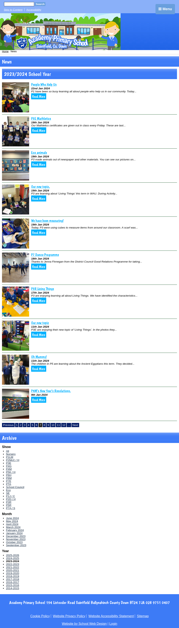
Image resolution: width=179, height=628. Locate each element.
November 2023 (16, 539)
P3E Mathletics (41, 118)
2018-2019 (12, 576)
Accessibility (33, 9)
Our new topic (40, 323)
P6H (8, 475)
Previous (8, 425)
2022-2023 (12, 564)
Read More (38, 96)
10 (52, 425)
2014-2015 (12, 588)
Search (40, 4)
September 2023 (16, 545)
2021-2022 (12, 567)
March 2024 (13, 527)
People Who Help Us (44, 84)
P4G (8, 466)
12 (63, 425)
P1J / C (10, 496)
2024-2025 (12, 558)
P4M (9, 469)
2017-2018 (12, 579)
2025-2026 (12, 555)
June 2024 (12, 518)
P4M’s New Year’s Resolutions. (51, 391)
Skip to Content (13, 9)
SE (8, 493)
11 (58, 425)
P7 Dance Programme (45, 255)
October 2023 (14, 542)
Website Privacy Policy (69, 616)
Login (113, 623)
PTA (8, 484)
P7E (8, 481)
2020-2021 (12, 570)
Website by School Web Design (84, 623)
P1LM (9, 457)
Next (75, 425)
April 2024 (12, 524)
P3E (8, 463)
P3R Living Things (42, 289)
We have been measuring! (47, 220)
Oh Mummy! (39, 357)
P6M (9, 478)
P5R (8, 505)
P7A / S (10, 508)
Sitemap (143, 616)
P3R (8, 502)
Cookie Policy (40, 616)
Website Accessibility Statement (111, 616)
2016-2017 (12, 582)
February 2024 (15, 530)
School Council (15, 487)
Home (5, 51)
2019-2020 (12, 573)
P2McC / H (12, 460)
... (69, 425)
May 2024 (12, 521)
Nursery (11, 454)
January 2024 (14, 533)
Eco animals (39, 152)
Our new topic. (40, 186)
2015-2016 (12, 585)
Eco (8, 490)
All (7, 451)
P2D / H (11, 499)
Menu (165, 9)
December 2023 (16, 536)
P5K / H (10, 472)
